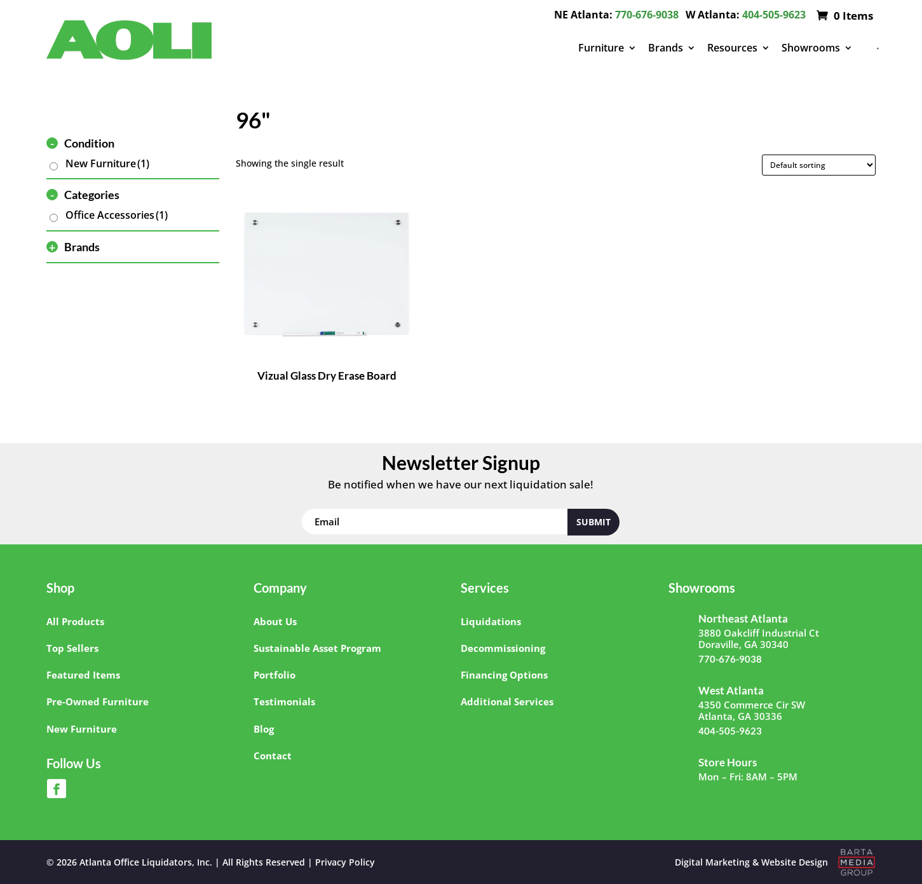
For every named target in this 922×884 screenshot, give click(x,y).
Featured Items (83, 674)
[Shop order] (819, 165)
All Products (75, 621)
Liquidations (491, 621)
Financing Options (504, 674)
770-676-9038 (647, 15)
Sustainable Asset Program (317, 648)
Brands (665, 48)
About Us (275, 621)
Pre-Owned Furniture (97, 701)
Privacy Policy (345, 862)
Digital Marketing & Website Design (751, 862)
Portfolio (274, 674)
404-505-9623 (774, 15)
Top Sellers (72, 648)
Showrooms (811, 48)
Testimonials (284, 701)
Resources (732, 48)
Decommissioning (503, 648)
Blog (264, 728)
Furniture (601, 48)
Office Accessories (116, 215)
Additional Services (507, 701)
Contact (273, 755)
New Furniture (107, 163)
